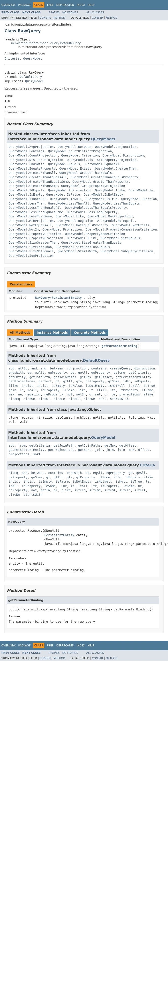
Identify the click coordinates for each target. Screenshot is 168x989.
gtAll (67, 381)
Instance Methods (52, 332)
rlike (148, 394)
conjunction (77, 368)
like (82, 390)
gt (57, 381)
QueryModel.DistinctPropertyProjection (101, 160)
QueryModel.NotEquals (115, 221)
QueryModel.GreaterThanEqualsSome (39, 181)
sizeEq (14, 399)
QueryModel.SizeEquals (120, 238)
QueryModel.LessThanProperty (92, 212)
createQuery (120, 368)
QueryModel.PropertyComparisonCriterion (121, 229)
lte (112, 390)
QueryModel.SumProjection (31, 255)
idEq (127, 381)
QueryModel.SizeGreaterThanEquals (91, 242)
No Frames (70, 12)
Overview (8, 4)
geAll (82, 372)
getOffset (103, 377)
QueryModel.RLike (82, 238)
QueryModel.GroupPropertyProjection (93, 186)
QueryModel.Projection (62, 229)
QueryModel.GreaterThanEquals (85, 173)
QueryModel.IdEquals (26, 190)
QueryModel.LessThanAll (68, 203)
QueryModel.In (141, 190)
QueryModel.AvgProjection (31, 146)
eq (29, 372)
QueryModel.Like (70, 216)
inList (27, 385)
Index (81, 4)
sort (102, 399)
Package (24, 4)
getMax (85, 377)
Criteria (11, 58)
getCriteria (139, 372)
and (34, 368)
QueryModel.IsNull (66, 199)
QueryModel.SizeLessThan (30, 247)
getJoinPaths (65, 377)
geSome (119, 372)
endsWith (16, 372)
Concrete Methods (90, 332)
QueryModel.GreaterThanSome (33, 186)
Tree (50, 4)
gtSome (113, 381)
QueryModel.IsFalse (63, 194)
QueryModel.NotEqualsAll (30, 225)
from (22, 445)
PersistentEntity (67, 297)
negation (33, 394)
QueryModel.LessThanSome (30, 216)
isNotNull (116, 385)
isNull (134, 385)
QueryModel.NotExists (131, 225)
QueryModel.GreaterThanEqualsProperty (104, 177)
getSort (45, 381)
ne (20, 394)
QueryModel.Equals (64, 164)
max (11, 394)
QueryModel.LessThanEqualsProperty (96, 207)
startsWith (119, 399)
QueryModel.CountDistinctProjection (80, 151)
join (12, 390)
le (22, 390)
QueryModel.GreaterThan (115, 168)
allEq (22, 368)
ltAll (101, 390)
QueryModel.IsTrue (101, 199)
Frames (54, 12)
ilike (13, 385)
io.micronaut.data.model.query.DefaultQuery (46, 43)
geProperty (100, 372)
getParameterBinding (119, 346)
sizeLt (74, 399)
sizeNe (89, 399)
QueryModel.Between (74, 146)
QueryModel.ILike (110, 190)
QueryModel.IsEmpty (26, 194)
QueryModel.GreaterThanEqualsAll (38, 177)
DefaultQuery (30, 76)
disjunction (144, 368)
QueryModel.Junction (139, 199)
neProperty (53, 394)
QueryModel (32, 58)
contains (98, 368)
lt (91, 390)
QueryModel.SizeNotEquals (31, 251)
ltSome (147, 390)
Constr (45, 17)
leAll (32, 390)
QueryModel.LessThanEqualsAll (35, 207)
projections (129, 394)
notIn (80, 394)
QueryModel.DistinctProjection (36, 160)
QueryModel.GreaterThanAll (32, 173)
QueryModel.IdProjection (69, 190)
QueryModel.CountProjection (33, 155)
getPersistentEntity (133, 377)
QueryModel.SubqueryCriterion (127, 251)
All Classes (95, 12)
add (11, 368)
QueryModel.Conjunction (115, 146)
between (56, 368)
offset (95, 394)
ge (72, 372)
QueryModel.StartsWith (77, 251)
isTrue (149, 385)
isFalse (75, 385)
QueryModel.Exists (75, 168)
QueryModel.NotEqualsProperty (82, 225)
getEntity (17, 377)
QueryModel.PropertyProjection (36, 238)
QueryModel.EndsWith (26, 164)
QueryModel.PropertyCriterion (35, 234)
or (106, 394)
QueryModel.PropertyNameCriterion (95, 234)
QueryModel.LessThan (26, 203)
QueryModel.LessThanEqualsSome (36, 212)
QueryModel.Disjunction (123, 155)
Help (91, 4)
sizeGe (29, 399)
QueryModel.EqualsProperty (32, 168)
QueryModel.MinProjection (31, 221)
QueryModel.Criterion (80, 155)
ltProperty (128, 390)
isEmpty (58, 385)
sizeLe (59, 399)
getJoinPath (39, 377)
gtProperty (95, 381)
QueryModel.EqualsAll (102, 164)
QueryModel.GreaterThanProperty (101, 181)
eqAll (39, 372)
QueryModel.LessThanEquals (116, 203)
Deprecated (65, 4)
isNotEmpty (95, 385)
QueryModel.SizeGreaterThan (33, 242)
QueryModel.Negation (75, 221)
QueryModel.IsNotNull (27, 199)
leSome (68, 390)
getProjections (22, 381)
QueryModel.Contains (26, 151)
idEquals (141, 381)
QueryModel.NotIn (24, 229)
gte (79, 381)
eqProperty (57, 372)
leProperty (49, 390)
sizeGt (44, 399)
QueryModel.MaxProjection (109, 216)
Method (59, 17)
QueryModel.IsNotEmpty (103, 194)
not (69, 394)
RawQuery (42, 297)
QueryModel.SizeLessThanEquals (83, 247)
